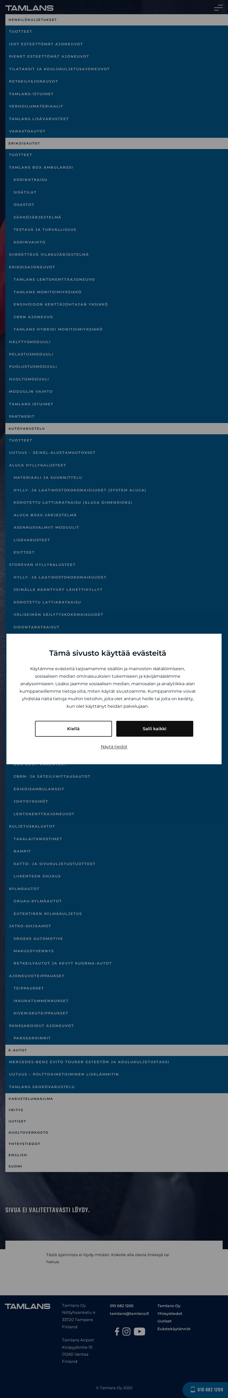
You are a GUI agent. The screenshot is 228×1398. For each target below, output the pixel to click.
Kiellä (73, 728)
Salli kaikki (155, 728)
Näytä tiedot (114, 746)
